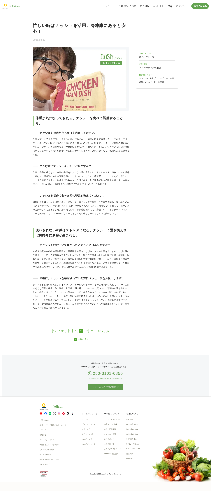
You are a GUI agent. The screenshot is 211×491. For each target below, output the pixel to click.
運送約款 (129, 454)
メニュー (109, 6)
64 (87, 331)
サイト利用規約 (45, 455)
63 (81, 331)
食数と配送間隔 (110, 429)
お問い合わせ (45, 420)
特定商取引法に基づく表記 (49, 459)
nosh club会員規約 (111, 454)
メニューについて (89, 414)
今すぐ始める (200, 6)
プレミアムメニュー (89, 424)
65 (92, 331)
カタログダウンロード (112, 449)
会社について (132, 414)
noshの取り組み (132, 424)
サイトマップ (45, 464)
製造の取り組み (132, 429)
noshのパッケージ (89, 444)
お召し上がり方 (88, 434)
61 (70, 331)
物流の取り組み (132, 434)
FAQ (170, 6)
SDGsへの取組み (132, 444)
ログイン (180, 6)
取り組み (144, 6)
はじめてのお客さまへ (112, 419)
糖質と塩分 (86, 429)
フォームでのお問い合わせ (105, 387)
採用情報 (43, 435)
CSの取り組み (131, 439)
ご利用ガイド (109, 439)
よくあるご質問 (110, 434)
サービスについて (111, 414)
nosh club (158, 6)
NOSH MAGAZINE (133, 449)
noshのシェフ (87, 439)
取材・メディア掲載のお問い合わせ (53, 425)
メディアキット (45, 430)
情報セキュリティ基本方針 (49, 445)
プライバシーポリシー (48, 440)
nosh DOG (130, 459)
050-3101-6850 (108, 373)
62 (76, 331)
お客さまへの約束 (127, 6)
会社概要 (129, 419)
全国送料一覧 (109, 444)
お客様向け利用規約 (47, 450)
